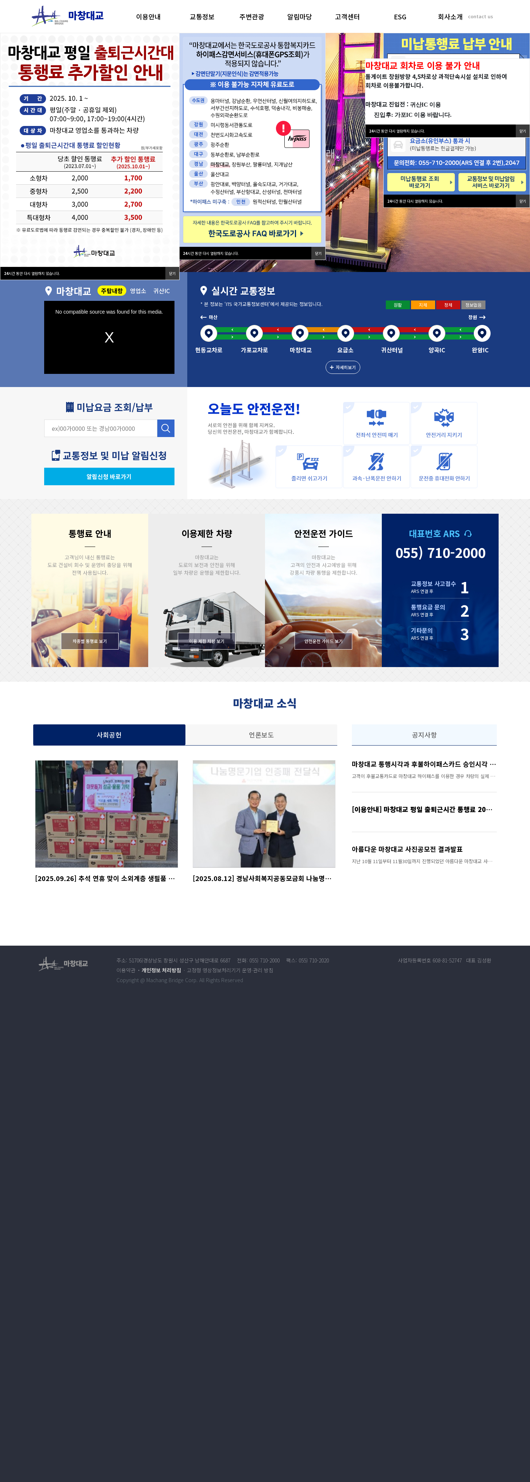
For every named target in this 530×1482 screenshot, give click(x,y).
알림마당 (299, 16)
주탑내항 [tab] (112, 290)
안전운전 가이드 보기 (323, 641)
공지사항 (424, 734)
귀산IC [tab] (161, 290)
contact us (480, 16)
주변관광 (251, 16)
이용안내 (148, 16)
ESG (400, 16)
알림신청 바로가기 (109, 476)
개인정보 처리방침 (161, 970)
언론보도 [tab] (261, 734)
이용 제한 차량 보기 (206, 641)
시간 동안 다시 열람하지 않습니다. (415, 201)
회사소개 (450, 16)
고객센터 (347, 16)
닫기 (522, 201)
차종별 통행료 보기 (90, 641)
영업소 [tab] (138, 290)
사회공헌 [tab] (109, 734)
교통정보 (202, 16)
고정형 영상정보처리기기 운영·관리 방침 (230, 970)
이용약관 (125, 970)
